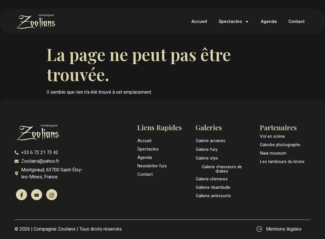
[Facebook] (21, 194)
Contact (296, 21)
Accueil (199, 21)
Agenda (269, 21)
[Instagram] (51, 194)
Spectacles (234, 22)
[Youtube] (36, 194)
